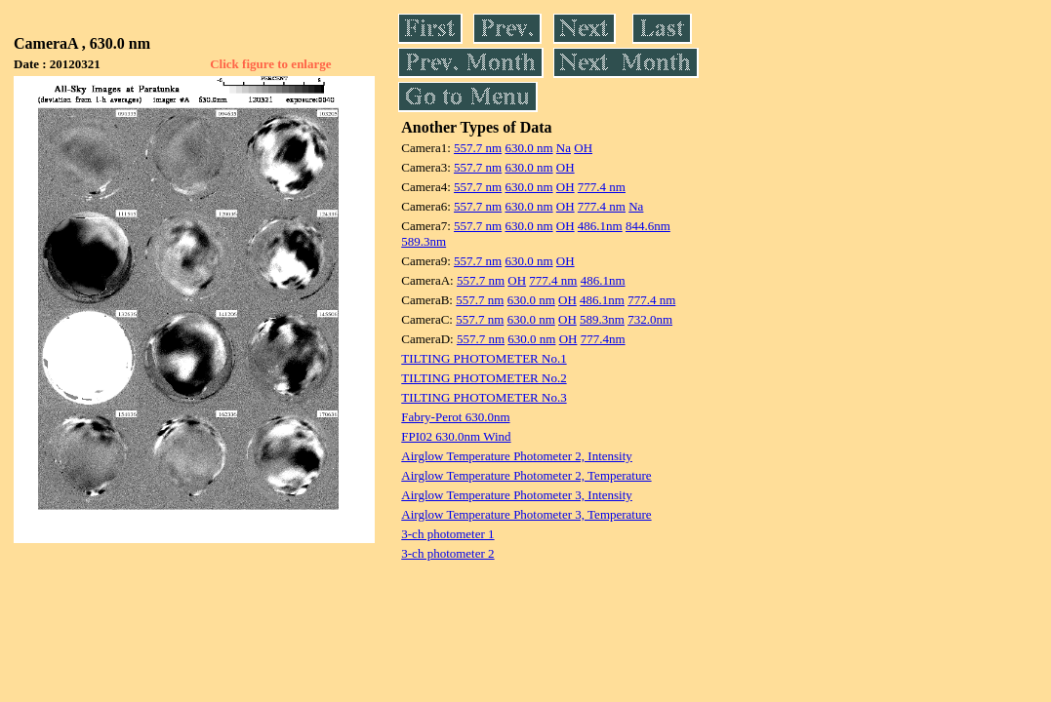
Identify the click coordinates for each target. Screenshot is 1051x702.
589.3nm (423, 241)
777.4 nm (602, 186)
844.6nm (648, 225)
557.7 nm (478, 147)
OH (583, 147)
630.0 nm (528, 147)
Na (563, 147)
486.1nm (600, 225)
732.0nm (649, 319)
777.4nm (603, 339)
